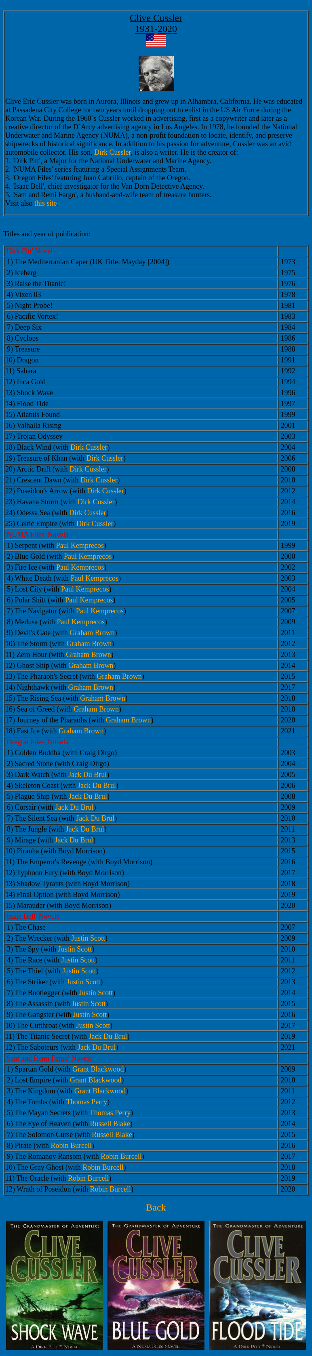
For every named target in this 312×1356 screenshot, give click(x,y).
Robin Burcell (71, 1145)
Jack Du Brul (87, 775)
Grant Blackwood (98, 1069)
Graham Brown (92, 633)
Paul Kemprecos (79, 545)
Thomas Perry (86, 1102)
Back (156, 1207)
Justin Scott (88, 938)
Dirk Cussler (112, 152)
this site (45, 203)
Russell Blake (110, 1124)
